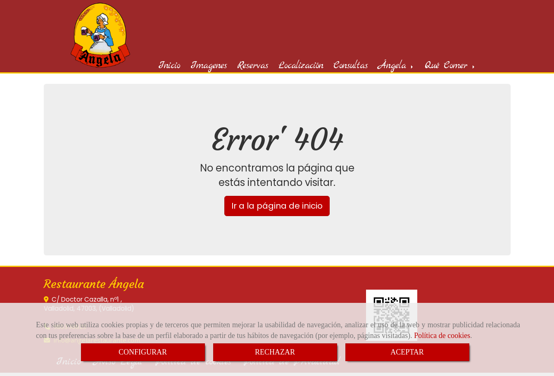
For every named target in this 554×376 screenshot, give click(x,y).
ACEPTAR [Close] (407, 352)
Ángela (396, 66)
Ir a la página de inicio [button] (277, 206)
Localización (300, 66)
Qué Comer (450, 66)
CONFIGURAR (143, 352)
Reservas (252, 66)
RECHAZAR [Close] (275, 352)
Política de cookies (442, 335)
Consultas (350, 66)
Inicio (169, 66)
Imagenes (208, 66)
